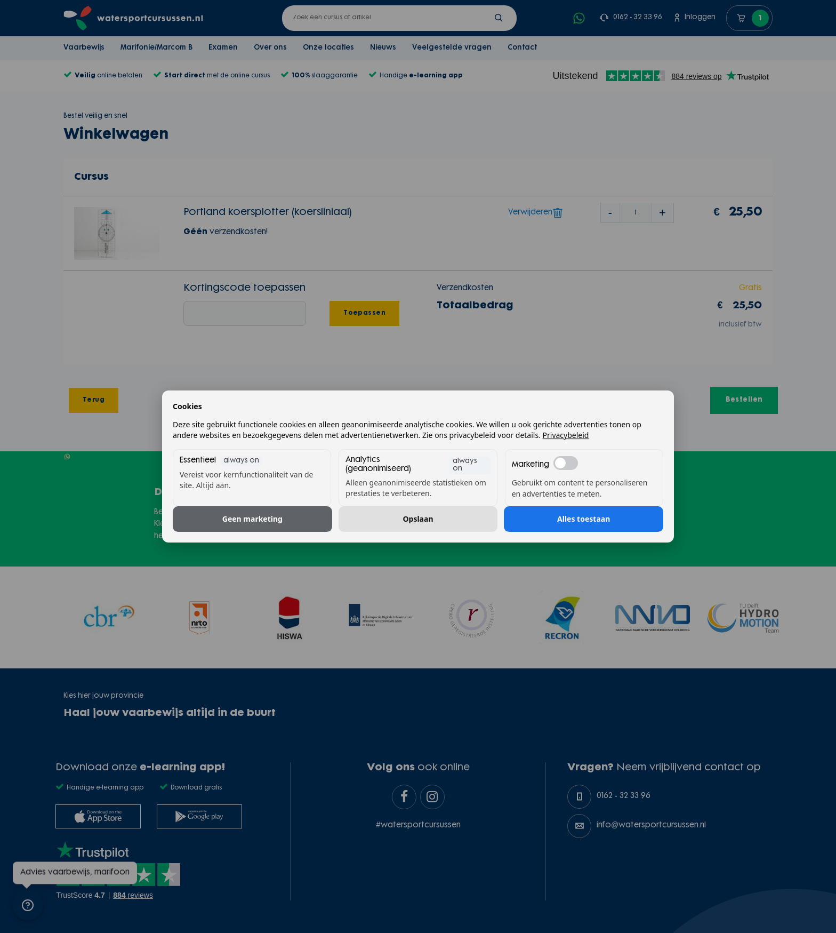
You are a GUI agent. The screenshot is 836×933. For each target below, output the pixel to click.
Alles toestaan (583, 519)
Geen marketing (252, 519)
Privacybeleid (566, 435)
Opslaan (418, 519)
